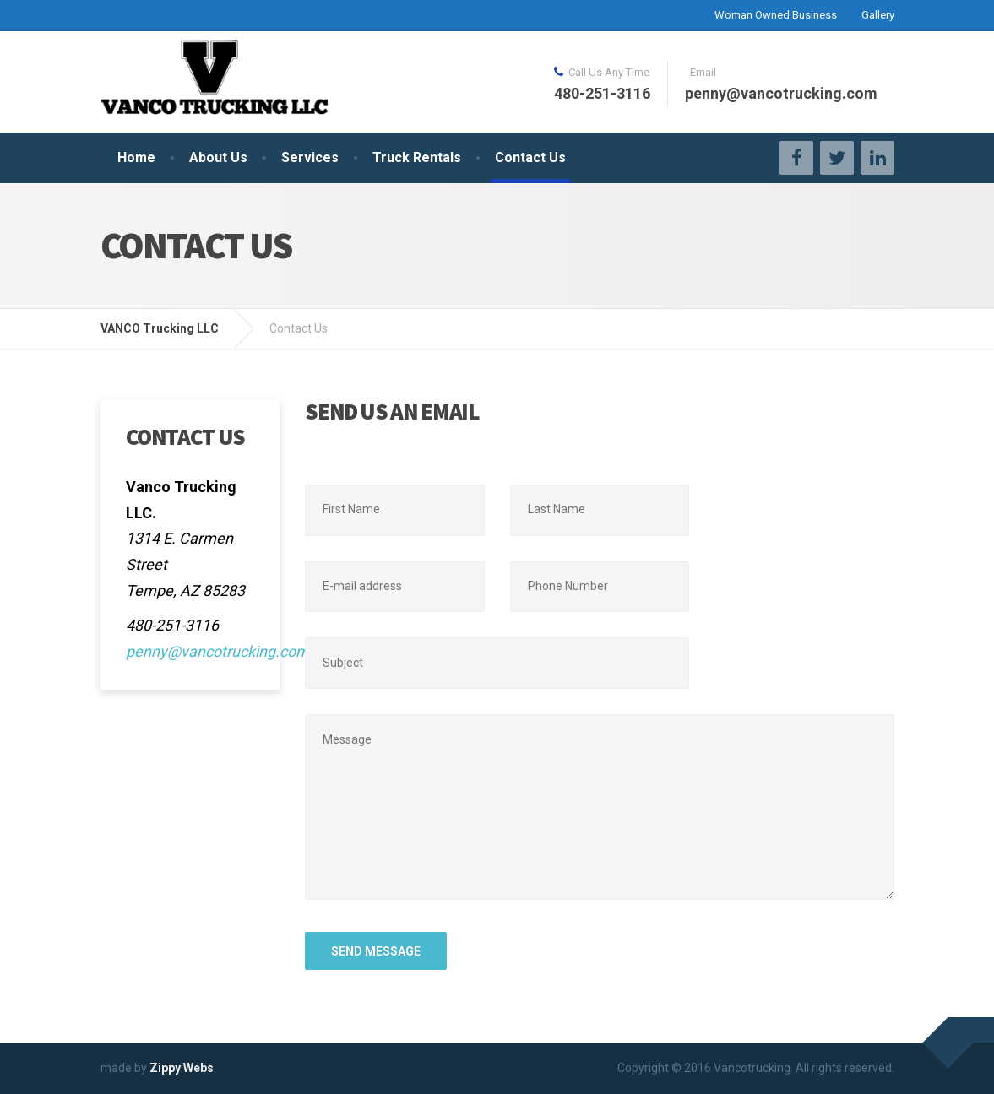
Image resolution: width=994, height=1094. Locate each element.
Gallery (877, 14)
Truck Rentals (416, 157)
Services (310, 157)
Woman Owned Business (775, 14)
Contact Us (530, 157)
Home (136, 157)
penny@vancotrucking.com (217, 651)
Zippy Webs (181, 1068)
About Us (218, 157)
